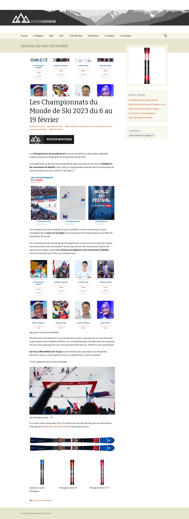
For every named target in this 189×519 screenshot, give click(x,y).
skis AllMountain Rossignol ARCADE (143, 100)
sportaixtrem (57, 129)
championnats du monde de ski (81, 126)
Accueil (24, 35)
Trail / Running (76, 35)
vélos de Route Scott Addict (140, 117)
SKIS (61, 35)
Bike (51, 35)
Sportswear (93, 35)
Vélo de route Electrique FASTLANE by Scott (147, 104)
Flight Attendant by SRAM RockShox (144, 109)
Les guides (109, 35)
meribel (43, 129)
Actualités (53, 126)
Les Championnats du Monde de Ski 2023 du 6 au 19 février (70, 111)
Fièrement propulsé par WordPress (36, 513)
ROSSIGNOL (48, 426)
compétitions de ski (103, 126)
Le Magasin (38, 35)
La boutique (125, 35)
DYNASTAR (62, 426)
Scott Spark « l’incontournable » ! (142, 113)
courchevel (34, 129)
